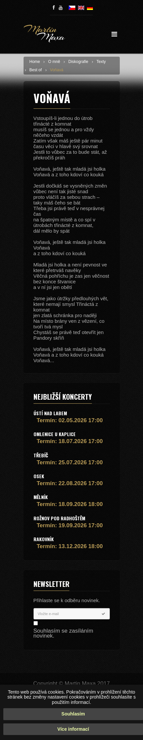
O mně (54, 61)
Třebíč (41, 455)
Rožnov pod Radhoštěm (59, 518)
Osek (39, 476)
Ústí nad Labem (50, 413)
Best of (36, 70)
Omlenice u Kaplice (55, 433)
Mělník (41, 496)
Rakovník (44, 539)
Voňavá (56, 70)
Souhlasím (73, 716)
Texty (101, 61)
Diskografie (78, 61)
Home (35, 61)
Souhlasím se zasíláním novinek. (63, 633)
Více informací (73, 731)
